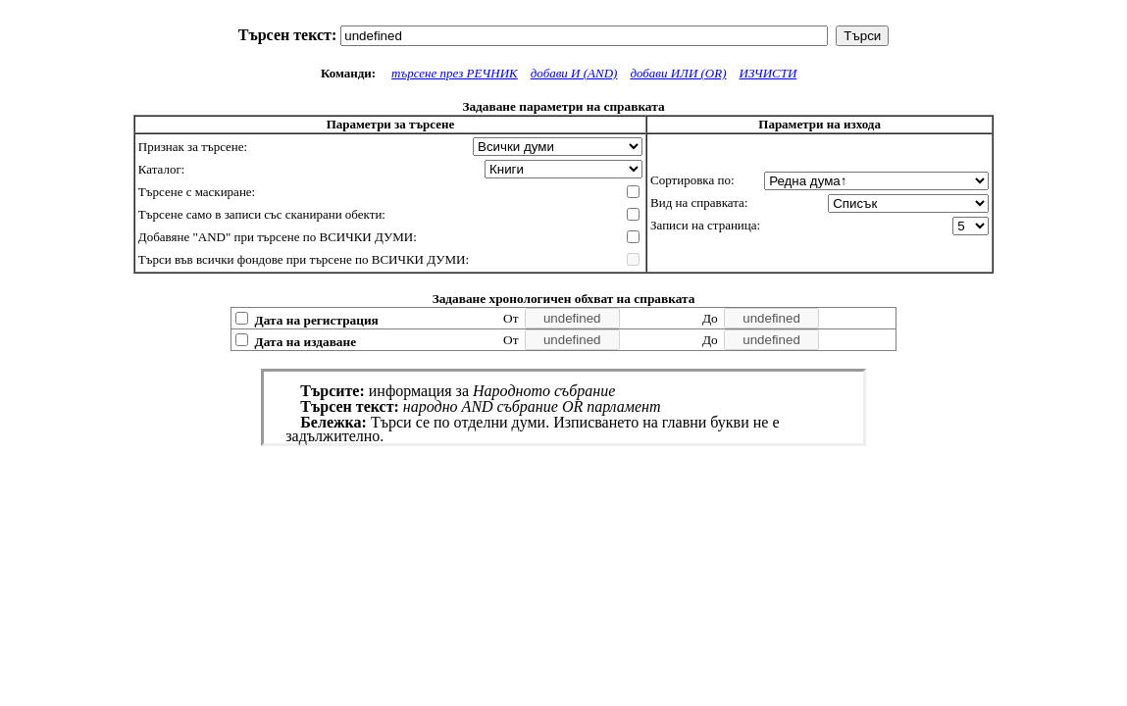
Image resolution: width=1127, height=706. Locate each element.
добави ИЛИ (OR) (678, 73)
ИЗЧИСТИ (768, 73)
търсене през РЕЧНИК (454, 73)
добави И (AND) (574, 73)
